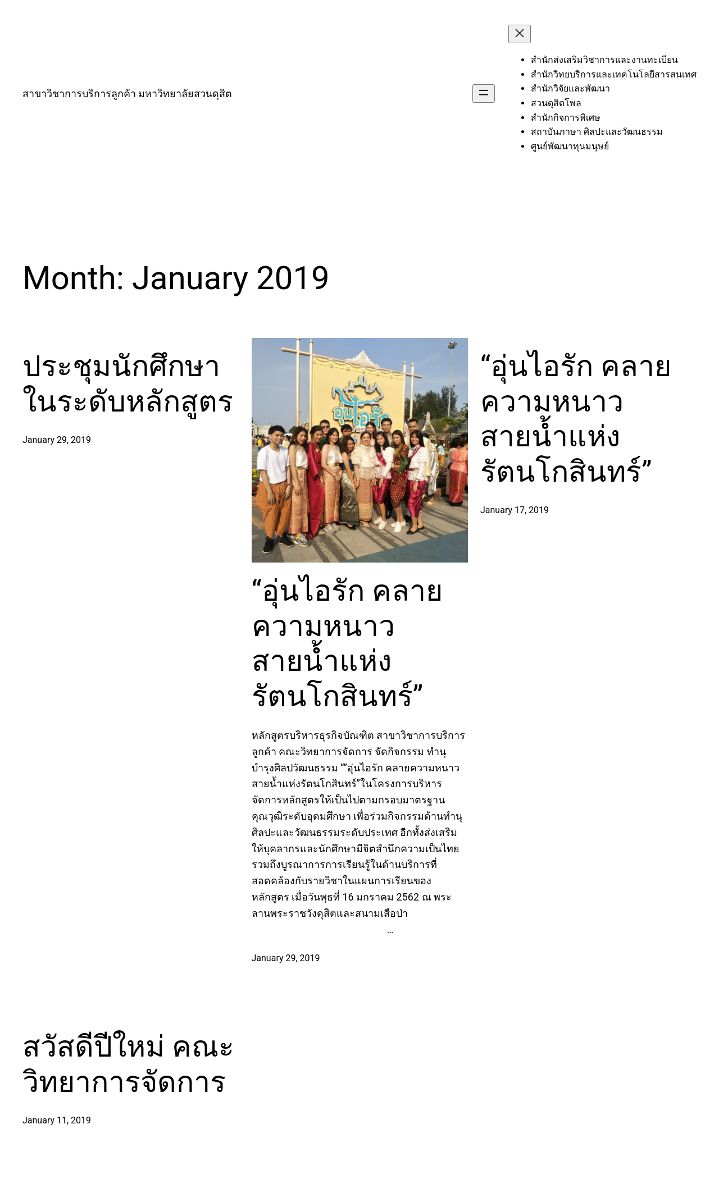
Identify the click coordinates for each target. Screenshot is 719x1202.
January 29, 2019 (56, 440)
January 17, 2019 (514, 510)
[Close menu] (519, 34)
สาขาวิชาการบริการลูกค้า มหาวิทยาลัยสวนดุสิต (127, 93)
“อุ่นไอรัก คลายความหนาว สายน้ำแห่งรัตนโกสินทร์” (347, 643)
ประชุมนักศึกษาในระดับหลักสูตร (127, 383)
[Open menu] (483, 93)
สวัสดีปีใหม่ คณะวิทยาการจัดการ (128, 1064)
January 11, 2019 (56, 1120)
